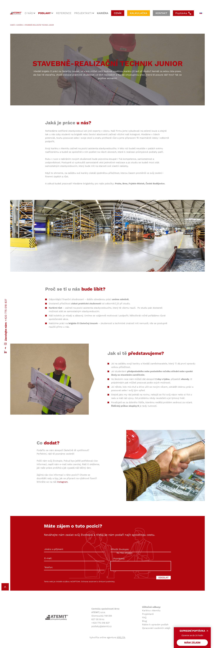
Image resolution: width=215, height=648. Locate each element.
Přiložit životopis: (141, 549)
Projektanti (148, 614)
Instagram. (62, 482)
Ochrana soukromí (89, 582)
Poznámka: (119, 558)
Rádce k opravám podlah (155, 624)
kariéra (102, 13)
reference (63, 13)
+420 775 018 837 (5, 310)
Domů (12, 25)
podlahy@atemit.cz (101, 626)
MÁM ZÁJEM (192, 642)
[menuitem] (201, 13)
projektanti (83, 13)
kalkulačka (138, 13)
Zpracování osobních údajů (156, 628)
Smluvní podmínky (106, 582)
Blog (144, 621)
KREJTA (121, 637)
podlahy (44, 13)
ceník (118, 13)
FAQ (144, 617)
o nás (29, 13)
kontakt (161, 13)
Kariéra (19, 25)
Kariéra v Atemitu (151, 610)
